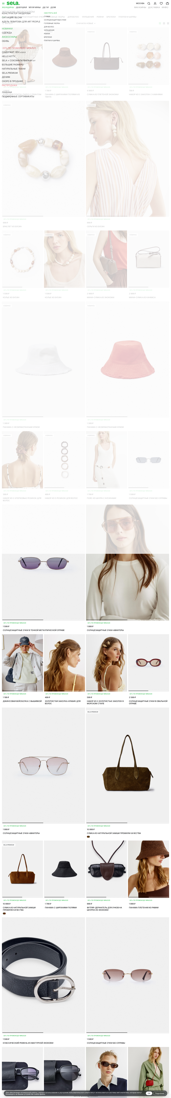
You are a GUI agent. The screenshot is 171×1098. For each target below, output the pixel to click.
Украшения (88, 17)
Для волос (73, 17)
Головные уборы (56, 17)
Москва (140, 3)
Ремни (100, 17)
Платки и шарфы (127, 17)
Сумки (12, 17)
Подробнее (159, 1093)
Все (4, 17)
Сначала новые (85, 23)
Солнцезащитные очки (31, 17)
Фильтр (7, 23)
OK (149, 1093)
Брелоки (111, 17)
